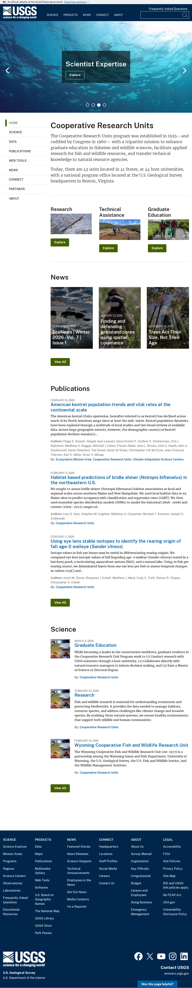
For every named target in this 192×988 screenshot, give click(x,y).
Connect (102, 14)
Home (13, 123)
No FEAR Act (172, 895)
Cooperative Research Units (112, 459)
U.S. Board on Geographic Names (44, 899)
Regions (8, 868)
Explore (74, 75)
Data (13, 142)
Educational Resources (11, 912)
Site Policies (171, 861)
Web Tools (18, 160)
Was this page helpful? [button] (157, 984)
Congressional (141, 876)
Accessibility (172, 846)
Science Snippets (79, 861)
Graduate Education (96, 645)
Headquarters (108, 846)
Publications (20, 151)
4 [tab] (104, 105)
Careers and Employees (139, 893)
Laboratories (12, 890)
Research (84, 695)
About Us (137, 846)
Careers (104, 876)
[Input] (164, 15)
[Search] (185, 15)
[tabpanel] (96, 67)
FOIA (166, 854)
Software (41, 887)
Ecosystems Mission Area (73, 459)
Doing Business (141, 902)
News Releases (77, 854)
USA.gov (169, 902)
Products (71, 14)
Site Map (169, 876)
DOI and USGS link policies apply (175, 885)
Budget (136, 883)
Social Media (108, 868)
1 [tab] (87, 105)
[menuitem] (52, 12)
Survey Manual (141, 854)
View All (60, 362)
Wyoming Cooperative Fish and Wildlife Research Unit (131, 745)
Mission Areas (12, 854)
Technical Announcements (78, 871)
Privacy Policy (173, 868)
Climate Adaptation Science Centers (158, 459)
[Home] (20, 18)
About (118, 14)
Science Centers (14, 876)
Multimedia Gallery (42, 871)
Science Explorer (15, 846)
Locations (105, 854)
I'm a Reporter (77, 906)
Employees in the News (79, 882)
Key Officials (140, 868)
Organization (140, 861)
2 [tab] (93, 105)
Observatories (12, 883)
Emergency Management (140, 912)
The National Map (47, 911)
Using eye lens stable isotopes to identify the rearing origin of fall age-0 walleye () (116, 543)
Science (52, 14)
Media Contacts (78, 899)
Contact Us (106, 883)
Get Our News (76, 892)
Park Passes (43, 933)
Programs (9, 861)
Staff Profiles (108, 861)
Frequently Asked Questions (168, 9)
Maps (39, 854)
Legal (168, 839)
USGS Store (43, 925)
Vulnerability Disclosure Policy (175, 912)
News (87, 14)
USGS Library (44, 918)
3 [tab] (98, 105)
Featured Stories (78, 846)
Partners (17, 189)
